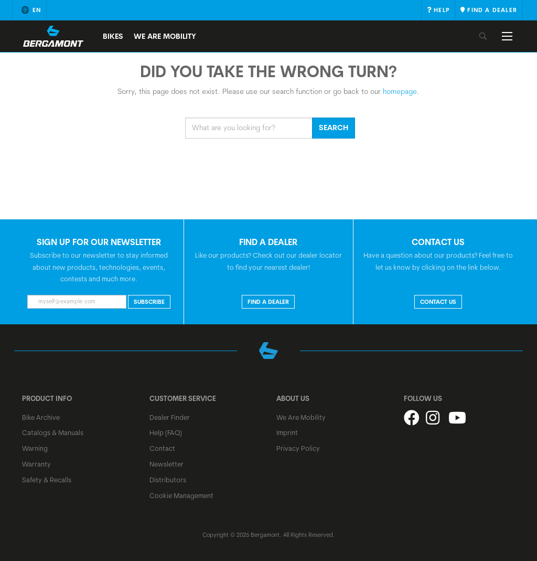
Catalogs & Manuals (52, 432)
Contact (162, 448)
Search (333, 127)
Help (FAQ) (165, 432)
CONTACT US (438, 301)
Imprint (287, 432)
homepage (400, 91)
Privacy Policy (298, 448)
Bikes (113, 36)
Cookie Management (181, 495)
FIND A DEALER (268, 301)
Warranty (36, 464)
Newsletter (166, 464)
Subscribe (149, 301)
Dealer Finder (169, 417)
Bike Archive (41, 417)
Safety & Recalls (46, 479)
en (29, 10)
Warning (35, 448)
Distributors (167, 479)
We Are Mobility (165, 36)
